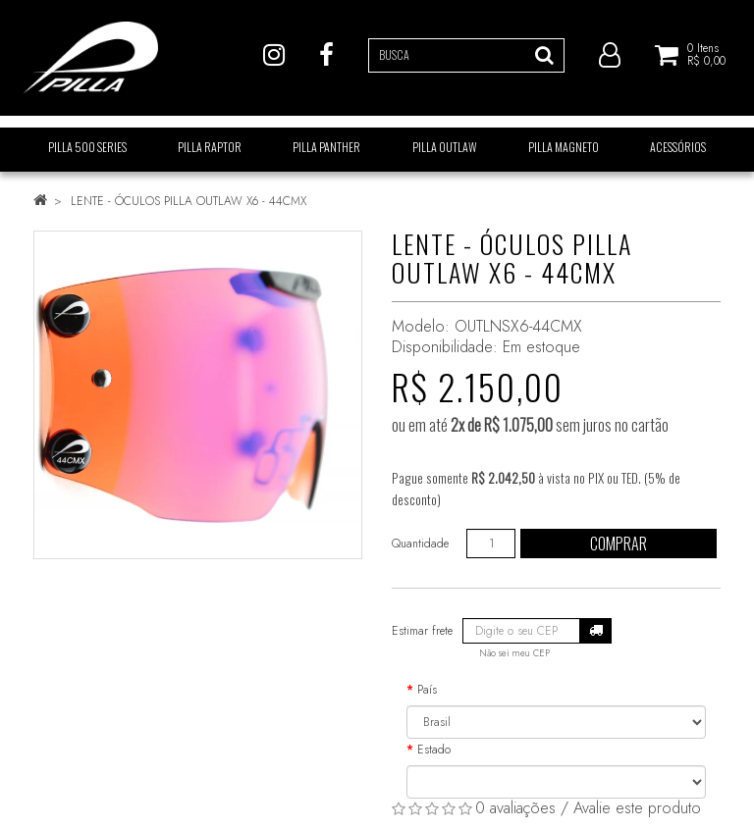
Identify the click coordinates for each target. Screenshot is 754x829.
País (427, 690)
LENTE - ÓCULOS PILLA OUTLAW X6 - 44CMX (188, 201)
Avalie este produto (637, 808)
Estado (434, 749)
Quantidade (420, 543)
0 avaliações (515, 808)
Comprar (618, 543)
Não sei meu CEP (514, 653)
